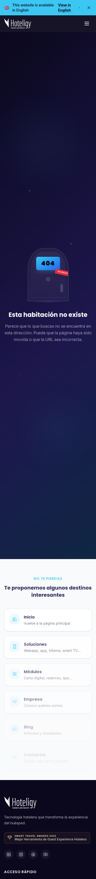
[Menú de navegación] (87, 23)
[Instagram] (21, 854)
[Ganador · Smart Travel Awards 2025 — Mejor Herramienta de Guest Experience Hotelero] (47, 838)
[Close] (89, 8)
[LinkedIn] (8, 854)
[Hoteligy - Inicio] (17, 23)
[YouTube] (45, 854)
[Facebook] (33, 854)
